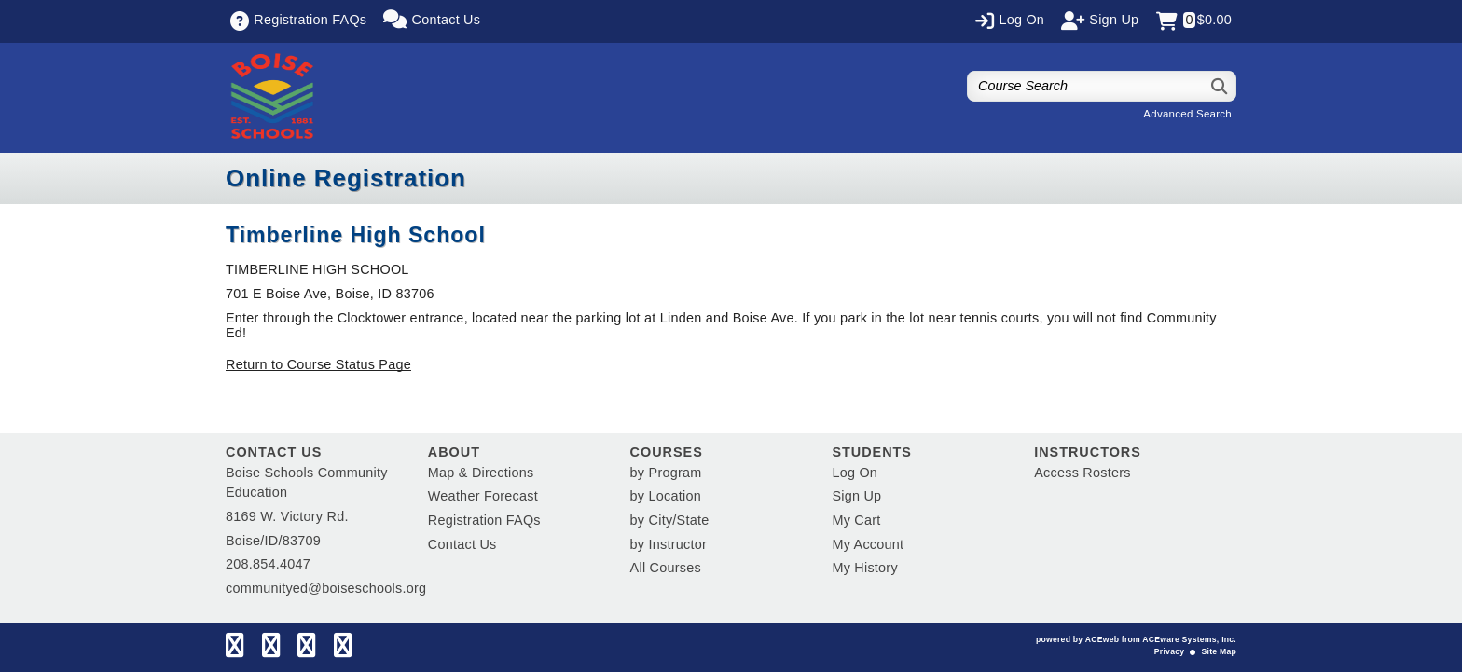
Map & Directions (481, 472)
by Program (666, 472)
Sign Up (856, 495)
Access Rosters (1082, 472)
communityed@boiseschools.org (326, 588)
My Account (867, 544)
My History (864, 567)
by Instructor (668, 544)
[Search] (1220, 86)
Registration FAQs (484, 520)
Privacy (1169, 651)
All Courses (665, 567)
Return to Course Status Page (318, 364)
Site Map (1219, 651)
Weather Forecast (483, 495)
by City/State (670, 520)
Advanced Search (1187, 113)
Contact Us (462, 544)
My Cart (856, 520)
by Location (665, 495)
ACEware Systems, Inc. (1189, 639)
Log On (854, 472)
